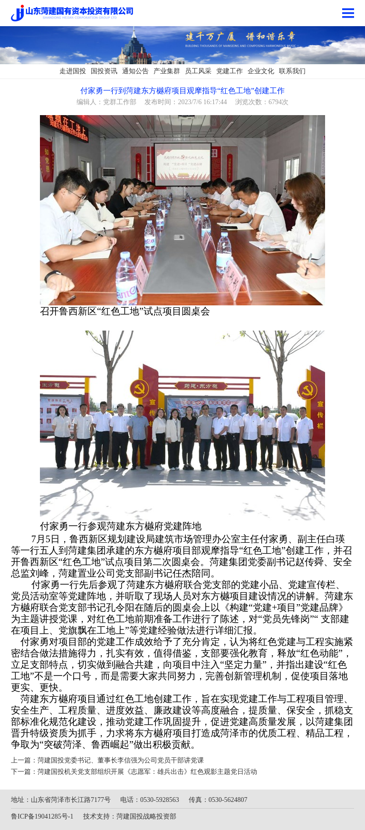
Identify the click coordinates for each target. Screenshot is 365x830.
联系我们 (292, 71)
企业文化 (261, 71)
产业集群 (167, 71)
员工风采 (198, 71)
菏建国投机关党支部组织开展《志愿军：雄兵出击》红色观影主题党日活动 (147, 771)
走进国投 (72, 71)
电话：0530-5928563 (149, 799)
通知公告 (135, 71)
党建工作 (229, 71)
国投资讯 (104, 71)
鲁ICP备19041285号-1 (42, 816)
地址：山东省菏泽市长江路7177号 (61, 799)
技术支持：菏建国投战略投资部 (129, 816)
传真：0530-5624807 (218, 799)
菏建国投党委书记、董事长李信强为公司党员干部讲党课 (121, 760)
